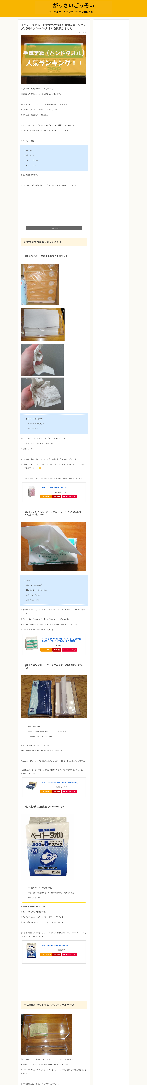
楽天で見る (57, 496)
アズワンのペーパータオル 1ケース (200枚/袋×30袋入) (60, 783)
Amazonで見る (46, 496)
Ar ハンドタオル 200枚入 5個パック (54, 488)
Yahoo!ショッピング (70, 497)
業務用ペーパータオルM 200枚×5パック (55, 945)
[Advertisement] (54, 203)
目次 (53, 228)
